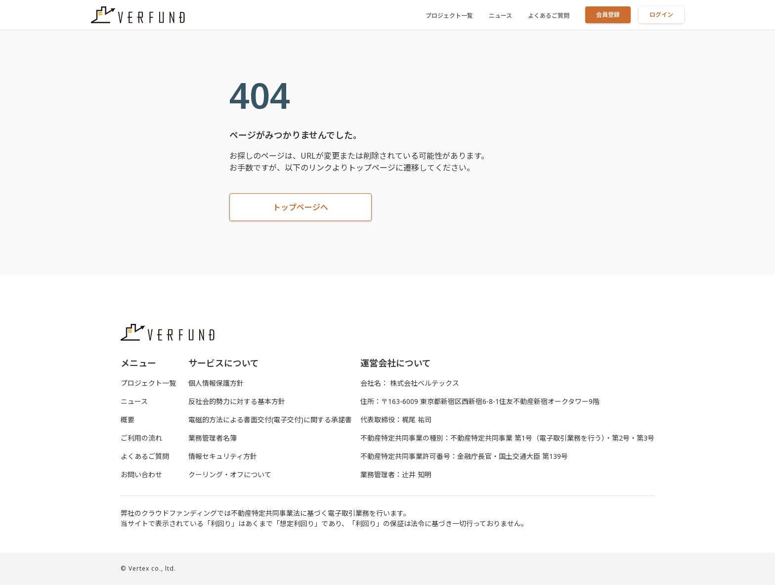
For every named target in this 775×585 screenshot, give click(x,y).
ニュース (500, 15)
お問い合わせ (141, 474)
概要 (127, 419)
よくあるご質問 (548, 15)
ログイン (661, 14)
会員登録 (608, 14)
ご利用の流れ (141, 438)
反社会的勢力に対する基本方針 (236, 401)
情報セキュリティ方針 (222, 456)
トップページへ (300, 207)
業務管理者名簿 (212, 438)
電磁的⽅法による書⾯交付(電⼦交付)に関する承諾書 (270, 419)
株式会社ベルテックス (424, 383)
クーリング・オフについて (229, 474)
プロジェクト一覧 (449, 15)
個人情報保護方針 (216, 383)
